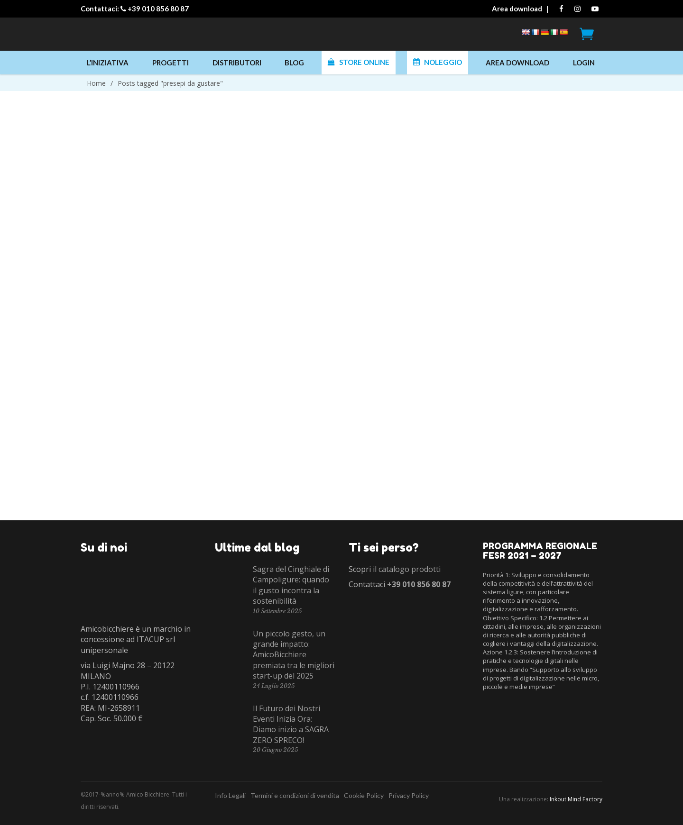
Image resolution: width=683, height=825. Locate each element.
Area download (517, 8)
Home (96, 83)
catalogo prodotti (409, 569)
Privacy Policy (408, 795)
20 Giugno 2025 (275, 749)
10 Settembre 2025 (277, 611)
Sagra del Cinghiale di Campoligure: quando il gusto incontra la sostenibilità (291, 585)
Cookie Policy (364, 795)
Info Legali (230, 795)
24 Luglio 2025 (274, 685)
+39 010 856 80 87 (158, 8)
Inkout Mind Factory (576, 799)
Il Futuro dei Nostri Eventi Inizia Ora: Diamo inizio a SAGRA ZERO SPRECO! (291, 724)
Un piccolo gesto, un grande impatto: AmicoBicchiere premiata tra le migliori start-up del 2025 (293, 654)
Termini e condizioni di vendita (294, 795)
